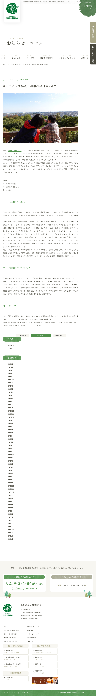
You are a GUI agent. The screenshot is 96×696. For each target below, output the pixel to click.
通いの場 (11, 634)
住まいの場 (11, 630)
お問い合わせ (31, 638)
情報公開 (30, 641)
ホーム (5, 64)
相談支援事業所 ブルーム (12, 638)
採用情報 (30, 630)
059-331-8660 (37, 615)
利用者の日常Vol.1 (14, 150)
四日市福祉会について (11, 641)
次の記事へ (24, 336)
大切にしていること (34, 627)
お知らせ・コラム (16, 64)
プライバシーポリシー (10, 693)
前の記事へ (59, 336)
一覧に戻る (41, 336)
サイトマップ (24, 693)
